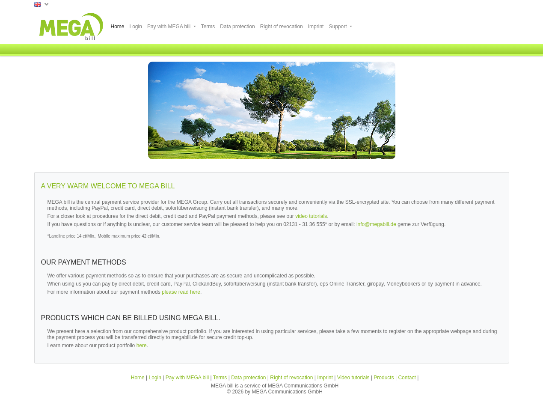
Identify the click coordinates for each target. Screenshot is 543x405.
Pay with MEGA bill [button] (169, 27)
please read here (181, 292)
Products (384, 378)
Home (118, 27)
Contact (406, 378)
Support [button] (338, 27)
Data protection (237, 27)
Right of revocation (281, 27)
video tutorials (311, 216)
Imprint (316, 27)
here (141, 345)
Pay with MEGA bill (187, 378)
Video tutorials (353, 378)
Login (136, 27)
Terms (208, 27)
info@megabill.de (376, 224)
